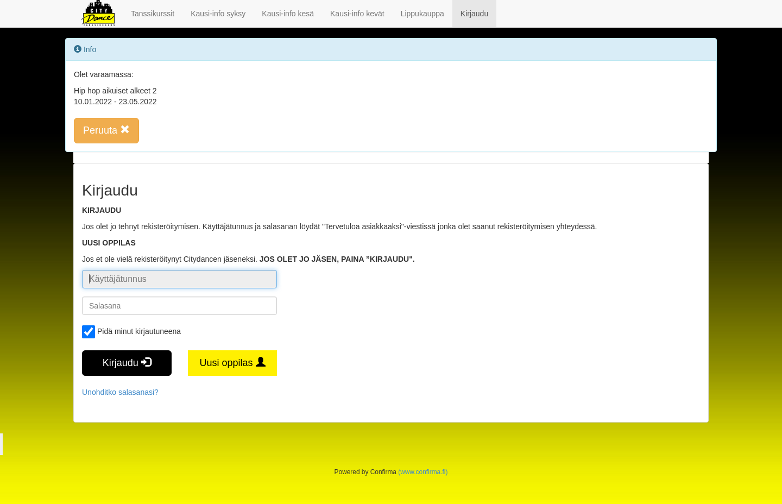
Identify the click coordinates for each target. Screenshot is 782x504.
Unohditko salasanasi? (120, 392)
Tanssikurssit (152, 13)
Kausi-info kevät (357, 13)
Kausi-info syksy (218, 13)
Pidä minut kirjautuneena (131, 331)
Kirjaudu (474, 13)
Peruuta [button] (106, 130)
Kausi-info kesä (288, 13)
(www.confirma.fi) (422, 472)
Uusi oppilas (232, 362)
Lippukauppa (422, 13)
